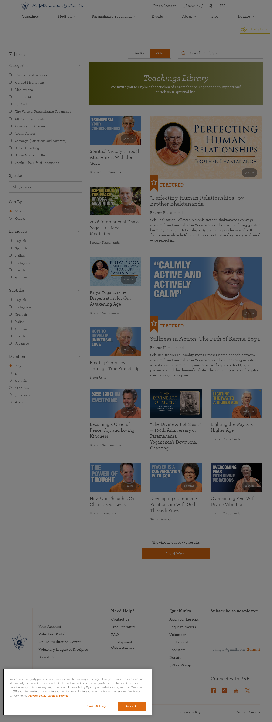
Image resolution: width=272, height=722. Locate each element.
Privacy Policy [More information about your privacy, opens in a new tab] (37, 695)
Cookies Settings (96, 706)
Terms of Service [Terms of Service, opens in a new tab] (57, 695)
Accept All (132, 706)
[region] (77, 692)
